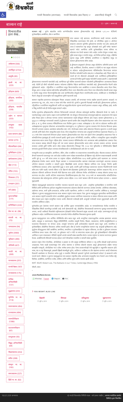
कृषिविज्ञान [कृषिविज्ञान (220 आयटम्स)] (14, 152)
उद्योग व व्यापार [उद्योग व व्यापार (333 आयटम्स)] (15, 117)
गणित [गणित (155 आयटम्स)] (13, 171)
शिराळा (63, 298)
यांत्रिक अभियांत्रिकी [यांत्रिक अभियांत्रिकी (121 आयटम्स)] (12, 282)
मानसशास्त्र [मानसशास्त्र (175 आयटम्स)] (14, 272)
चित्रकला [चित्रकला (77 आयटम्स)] (13, 177)
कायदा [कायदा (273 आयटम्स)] (13, 140)
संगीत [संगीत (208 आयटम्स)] (12, 358)
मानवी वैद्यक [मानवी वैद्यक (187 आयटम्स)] (15, 266)
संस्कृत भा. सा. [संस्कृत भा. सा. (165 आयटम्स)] (15, 366)
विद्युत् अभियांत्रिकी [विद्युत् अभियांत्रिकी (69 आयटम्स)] (15, 344)
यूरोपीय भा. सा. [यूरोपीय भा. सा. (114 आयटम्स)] (15, 298)
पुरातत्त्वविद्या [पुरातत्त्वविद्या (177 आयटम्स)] (12, 197)
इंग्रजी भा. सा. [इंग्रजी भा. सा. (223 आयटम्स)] (15, 84)
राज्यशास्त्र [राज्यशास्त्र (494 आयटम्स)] (14, 312)
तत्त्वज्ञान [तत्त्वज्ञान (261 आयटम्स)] (13, 183)
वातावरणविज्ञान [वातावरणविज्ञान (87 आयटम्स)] (14, 329)
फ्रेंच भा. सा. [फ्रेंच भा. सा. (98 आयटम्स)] (14, 211)
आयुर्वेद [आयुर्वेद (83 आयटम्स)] (12, 76)
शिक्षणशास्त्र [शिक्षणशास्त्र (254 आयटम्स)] (15, 352)
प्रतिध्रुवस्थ (85, 298)
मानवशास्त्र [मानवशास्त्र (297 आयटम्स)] (14, 260)
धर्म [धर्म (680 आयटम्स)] (12, 189)
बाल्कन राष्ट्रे (114, 23)
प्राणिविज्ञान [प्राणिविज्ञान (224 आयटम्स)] (15, 205)
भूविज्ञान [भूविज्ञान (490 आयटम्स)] (13, 239)
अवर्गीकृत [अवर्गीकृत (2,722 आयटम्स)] (14, 70)
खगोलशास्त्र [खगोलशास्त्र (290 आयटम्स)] (15, 158)
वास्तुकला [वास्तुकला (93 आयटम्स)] (13, 336)
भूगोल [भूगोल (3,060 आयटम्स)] (13, 232)
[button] (3, 15)
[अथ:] (102, 23)
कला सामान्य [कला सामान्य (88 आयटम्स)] (15, 133)
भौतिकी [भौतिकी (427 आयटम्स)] (13, 245)
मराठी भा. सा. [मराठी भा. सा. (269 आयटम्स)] (15, 253)
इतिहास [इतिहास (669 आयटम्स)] (13, 91)
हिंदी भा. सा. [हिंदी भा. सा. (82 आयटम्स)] (14, 379)
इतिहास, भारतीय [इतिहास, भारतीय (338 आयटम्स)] (15, 108)
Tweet (46, 278)
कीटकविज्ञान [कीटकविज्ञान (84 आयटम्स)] (14, 146)
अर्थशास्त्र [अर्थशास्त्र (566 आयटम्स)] (14, 63)
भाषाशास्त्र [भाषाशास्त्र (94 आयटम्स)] (14, 226)
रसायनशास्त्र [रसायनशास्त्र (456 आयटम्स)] (15, 306)
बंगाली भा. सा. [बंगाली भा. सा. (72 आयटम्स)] (15, 219)
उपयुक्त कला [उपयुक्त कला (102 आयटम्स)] (15, 126)
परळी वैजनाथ (12, 50)
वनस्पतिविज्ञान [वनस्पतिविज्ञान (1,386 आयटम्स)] (13, 320)
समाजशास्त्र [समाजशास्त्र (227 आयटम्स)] (15, 373)
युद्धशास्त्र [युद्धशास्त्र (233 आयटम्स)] (14, 291)
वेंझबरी (42, 298)
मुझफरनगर (107, 298)
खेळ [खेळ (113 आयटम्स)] (12, 164)
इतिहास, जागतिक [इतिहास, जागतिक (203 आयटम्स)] (15, 99)
